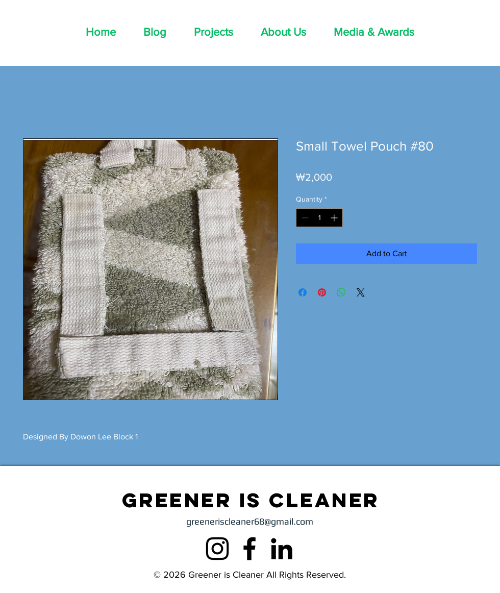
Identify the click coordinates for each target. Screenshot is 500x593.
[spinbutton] (319, 218)
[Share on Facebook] (302, 292)
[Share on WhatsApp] (341, 292)
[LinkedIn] (281, 548)
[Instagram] (217, 548)
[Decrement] (303, 218)
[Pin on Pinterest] (322, 292)
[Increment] (335, 218)
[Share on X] (361, 292)
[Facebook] (249, 548)
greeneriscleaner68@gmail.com (249, 521)
